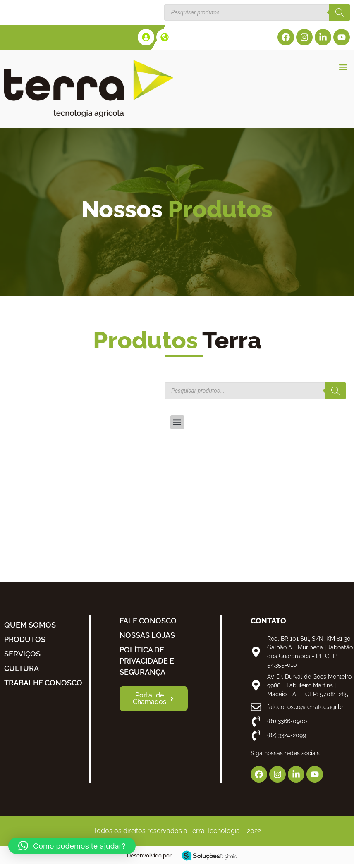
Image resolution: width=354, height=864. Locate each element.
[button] (343, 67)
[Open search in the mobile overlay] (257, 12)
